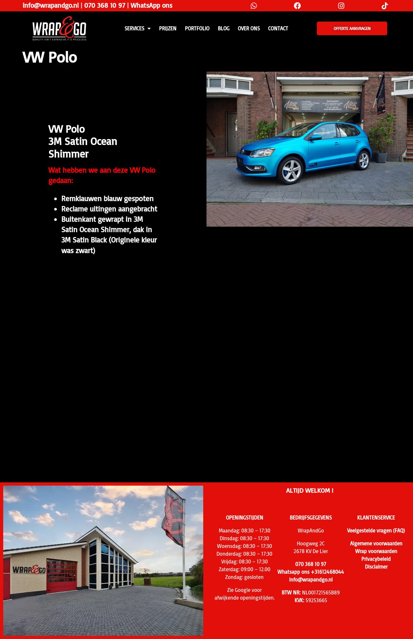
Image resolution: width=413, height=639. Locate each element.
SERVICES (138, 28)
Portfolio (197, 28)
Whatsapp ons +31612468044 (310, 572)
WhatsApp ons (151, 5)
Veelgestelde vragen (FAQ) (376, 530)
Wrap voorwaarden (376, 551)
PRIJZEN (167, 28)
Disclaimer (376, 566)
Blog (223, 28)
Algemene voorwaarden (376, 543)
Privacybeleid (376, 559)
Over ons (249, 28)
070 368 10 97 (104, 5)
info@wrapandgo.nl (51, 5)
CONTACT (278, 28)
